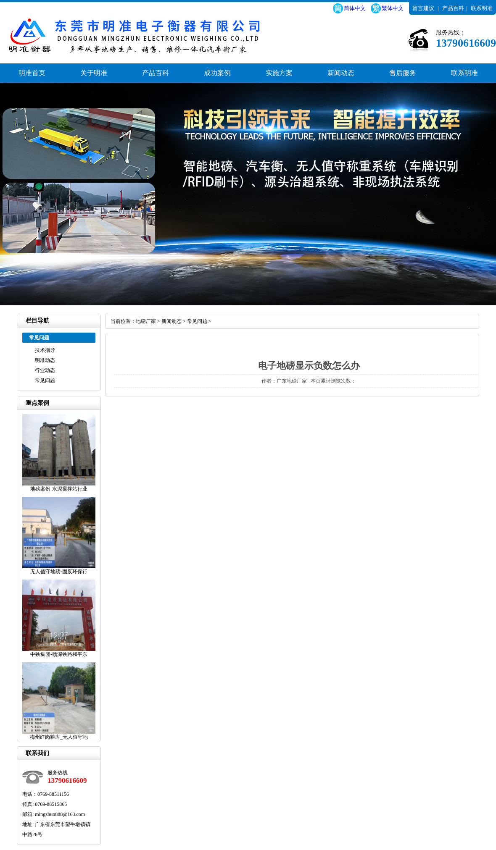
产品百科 (453, 8)
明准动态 (45, 360)
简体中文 (355, 8)
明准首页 (31, 72)
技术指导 (45, 350)
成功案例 (217, 72)
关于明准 (93, 72)
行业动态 (45, 370)
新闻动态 (340, 72)
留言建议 (423, 8)
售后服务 (402, 72)
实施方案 (279, 72)
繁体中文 (393, 8)
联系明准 (482, 8)
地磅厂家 (146, 321)
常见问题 (45, 380)
